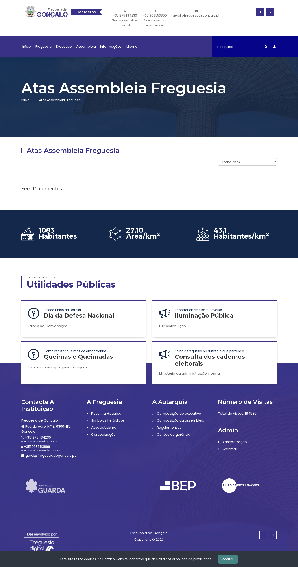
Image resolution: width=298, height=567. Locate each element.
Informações (111, 46)
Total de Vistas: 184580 (237, 413)
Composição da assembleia (180, 420)
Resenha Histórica (106, 413)
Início (26, 46)
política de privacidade (194, 559)
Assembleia (86, 46)
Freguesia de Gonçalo (39, 420)
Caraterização (103, 434)
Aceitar (227, 559)
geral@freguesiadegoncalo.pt (196, 13)
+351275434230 (125, 18)
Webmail (229, 449)
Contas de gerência (173, 434)
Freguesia (43, 46)
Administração (234, 441)
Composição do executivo (179, 413)
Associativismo (103, 427)
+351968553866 (155, 18)
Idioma (131, 46)
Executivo (64, 46)
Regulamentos (169, 427)
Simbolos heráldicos (108, 420)
